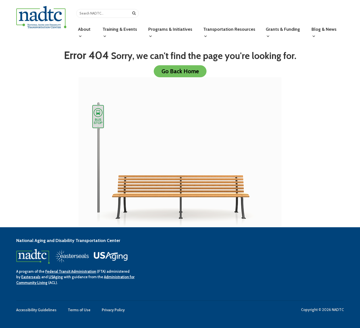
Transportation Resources (229, 32)
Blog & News (324, 32)
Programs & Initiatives (170, 32)
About (84, 32)
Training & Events (119, 32)
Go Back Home (180, 71)
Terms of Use (79, 310)
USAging (55, 277)
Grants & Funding (283, 32)
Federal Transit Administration (70, 271)
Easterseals (30, 277)
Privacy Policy (113, 310)
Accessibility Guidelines (36, 310)
